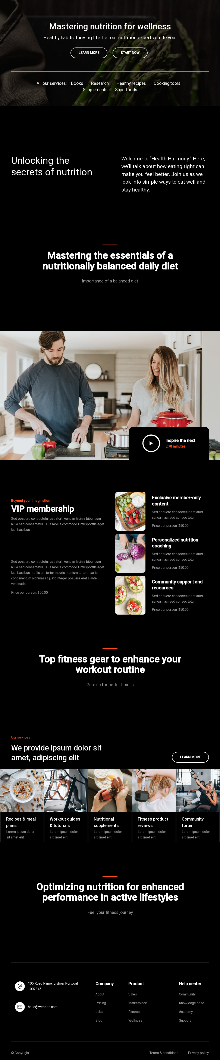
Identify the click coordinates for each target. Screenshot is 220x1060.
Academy (186, 1012)
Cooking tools (167, 83)
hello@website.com (42, 1007)
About (99, 994)
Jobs (99, 1012)
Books (77, 83)
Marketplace (137, 1003)
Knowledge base (191, 1003)
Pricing (101, 1003)
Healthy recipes (131, 83)
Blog (98, 1020)
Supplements (95, 89)
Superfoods (126, 89)
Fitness (134, 1012)
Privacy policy (198, 1053)
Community (187, 994)
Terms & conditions (164, 1053)
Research (100, 83)
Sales (132, 994)
